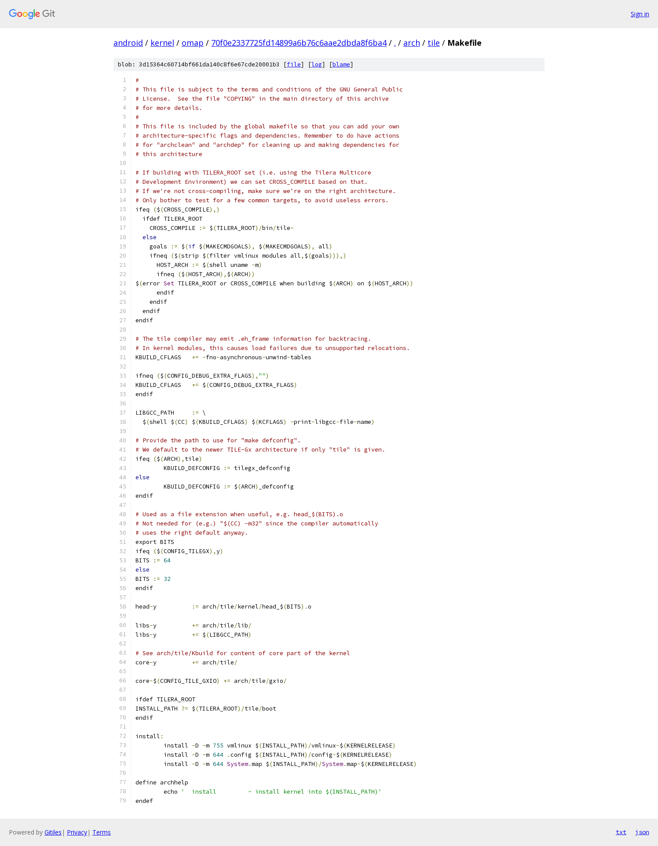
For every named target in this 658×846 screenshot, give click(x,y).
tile (434, 42)
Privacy (77, 832)
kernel (162, 42)
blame (341, 64)
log (316, 64)
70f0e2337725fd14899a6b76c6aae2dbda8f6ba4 (299, 42)
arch (411, 42)
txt (621, 832)
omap (193, 42)
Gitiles (53, 832)
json (642, 832)
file (294, 64)
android (128, 42)
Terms (101, 832)
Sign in (640, 14)
